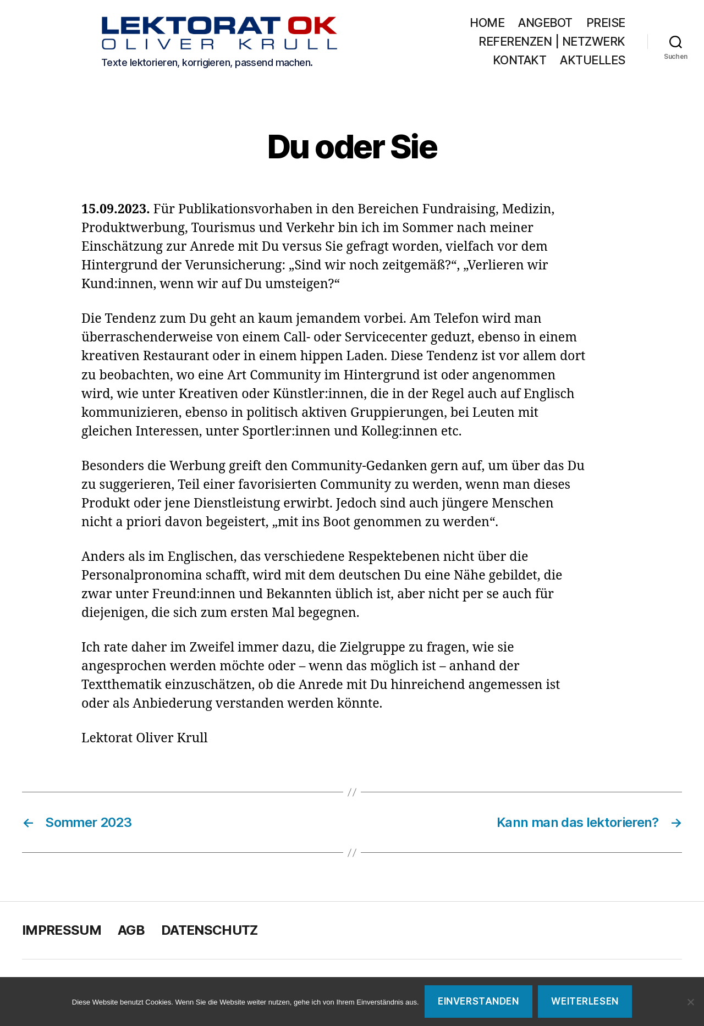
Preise (605, 24)
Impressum (61, 933)
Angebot (545, 24)
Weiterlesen (584, 1001)
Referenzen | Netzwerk (552, 42)
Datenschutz (209, 933)
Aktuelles (592, 61)
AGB (131, 933)
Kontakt (520, 61)
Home (487, 24)
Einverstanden (478, 1001)
